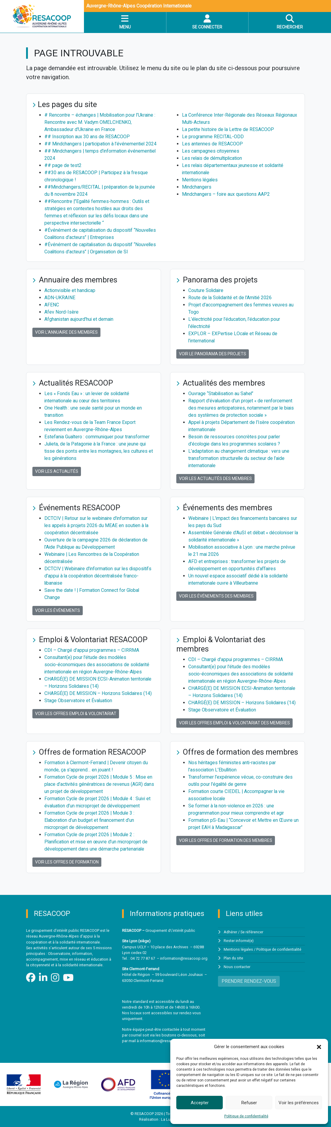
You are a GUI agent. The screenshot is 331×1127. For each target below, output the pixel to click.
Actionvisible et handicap (70, 290)
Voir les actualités (56, 471)
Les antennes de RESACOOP (212, 144)
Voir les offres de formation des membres (225, 840)
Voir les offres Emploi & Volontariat (75, 713)
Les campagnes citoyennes (211, 151)
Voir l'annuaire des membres (66, 332)
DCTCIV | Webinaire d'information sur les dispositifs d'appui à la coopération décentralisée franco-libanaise (99, 576)
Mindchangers (197, 187)
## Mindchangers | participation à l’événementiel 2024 (101, 144)
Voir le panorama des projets (212, 353)
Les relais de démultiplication (213, 158)
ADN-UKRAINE (59, 297)
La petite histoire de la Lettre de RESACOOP (228, 129)
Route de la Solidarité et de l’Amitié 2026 (231, 297)
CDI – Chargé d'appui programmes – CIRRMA (91, 650)
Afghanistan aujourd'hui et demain (79, 319)
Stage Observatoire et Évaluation (78, 700)
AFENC (51, 305)
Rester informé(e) (239, 940)
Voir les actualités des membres (215, 478)
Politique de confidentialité (246, 1116)
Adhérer (230, 932)
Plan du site (233, 957)
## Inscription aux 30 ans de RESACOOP (87, 136)
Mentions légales (200, 180)
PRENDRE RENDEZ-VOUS (249, 980)
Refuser (249, 1102)
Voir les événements (57, 610)
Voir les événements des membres (216, 596)
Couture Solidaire (206, 290)
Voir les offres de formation (67, 862)
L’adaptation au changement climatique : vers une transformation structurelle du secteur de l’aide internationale (239, 458)
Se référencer (252, 932)
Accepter (200, 1102)
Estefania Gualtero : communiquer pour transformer (97, 437)
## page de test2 (63, 165)
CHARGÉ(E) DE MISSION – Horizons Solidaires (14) (98, 693)
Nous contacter (237, 966)
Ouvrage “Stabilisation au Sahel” (221, 393)
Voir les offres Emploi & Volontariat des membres (234, 722)
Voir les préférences (299, 1102)
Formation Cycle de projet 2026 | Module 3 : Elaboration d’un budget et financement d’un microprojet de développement (90, 820)
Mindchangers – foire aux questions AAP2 (226, 194)
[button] (319, 1047)
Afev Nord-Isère (61, 312)
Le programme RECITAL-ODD (213, 136)
